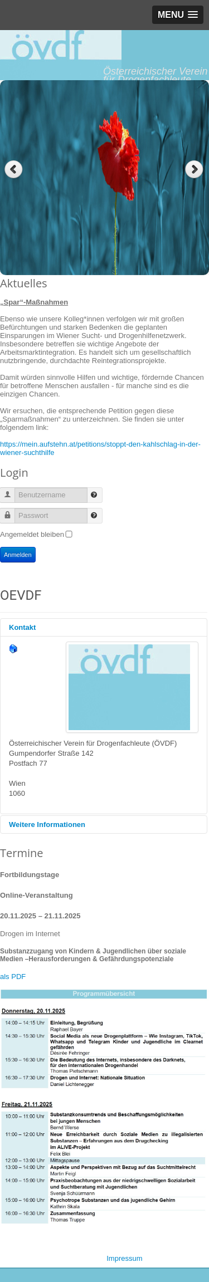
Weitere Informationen (47, 824)
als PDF (13, 976)
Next (195, 169)
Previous (13, 169)
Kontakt (22, 627)
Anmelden (18, 554)
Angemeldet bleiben (32, 534)
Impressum (124, 1258)
